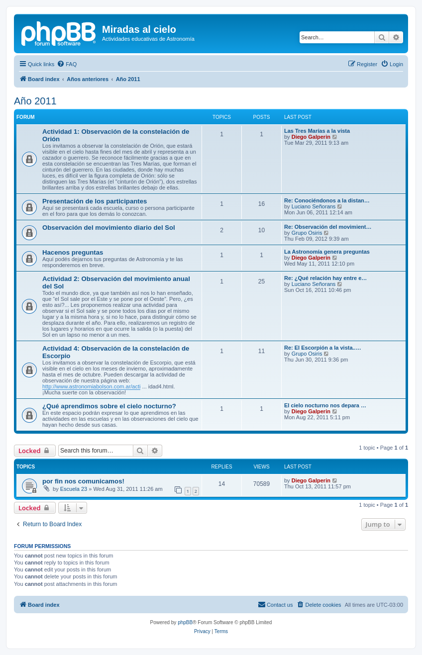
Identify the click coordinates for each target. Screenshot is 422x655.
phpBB (185, 622)
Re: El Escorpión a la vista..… (322, 348)
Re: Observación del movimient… (327, 227)
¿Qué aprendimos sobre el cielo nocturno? (109, 406)
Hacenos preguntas (72, 252)
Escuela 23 (73, 489)
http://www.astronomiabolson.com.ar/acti (91, 386)
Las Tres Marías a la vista (317, 131)
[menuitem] (67, 64)
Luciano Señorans (314, 206)
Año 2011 (35, 100)
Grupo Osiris (307, 233)
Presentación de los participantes (94, 201)
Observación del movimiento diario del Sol (108, 227)
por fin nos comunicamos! (83, 481)
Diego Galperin (311, 137)
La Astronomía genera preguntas (327, 252)
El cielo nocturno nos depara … (325, 405)
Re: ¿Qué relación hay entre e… (325, 278)
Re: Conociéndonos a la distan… (327, 200)
